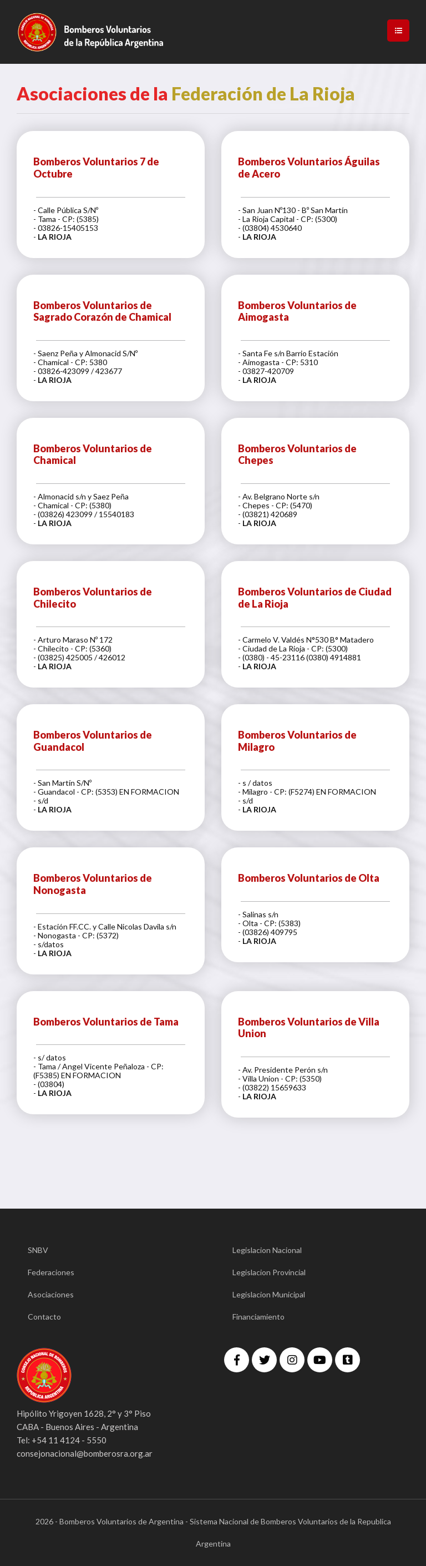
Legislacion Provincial (269, 1272)
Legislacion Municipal (268, 1294)
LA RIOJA (55, 236)
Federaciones (51, 1272)
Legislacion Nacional (267, 1250)
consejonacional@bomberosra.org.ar (85, 1453)
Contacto (44, 1316)
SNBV (38, 1250)
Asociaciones (51, 1294)
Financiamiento (258, 1316)
